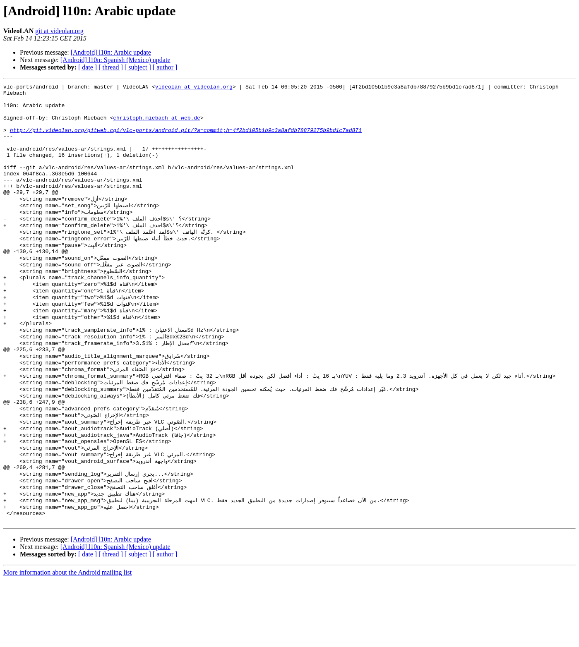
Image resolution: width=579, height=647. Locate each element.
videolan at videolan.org (194, 87)
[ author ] (165, 67)
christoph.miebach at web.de (156, 125)
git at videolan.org (59, 30)
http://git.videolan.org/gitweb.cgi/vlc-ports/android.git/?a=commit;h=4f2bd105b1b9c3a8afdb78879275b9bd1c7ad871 (186, 140)
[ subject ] (138, 67)
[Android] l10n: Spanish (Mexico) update (115, 59)
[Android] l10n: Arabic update (111, 52)
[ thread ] (111, 67)
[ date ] (87, 67)
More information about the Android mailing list (67, 639)
